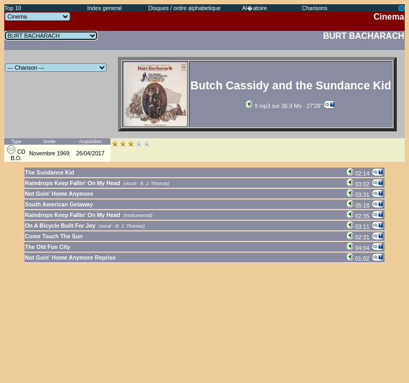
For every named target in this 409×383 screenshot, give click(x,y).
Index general (104, 8)
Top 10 (12, 8)
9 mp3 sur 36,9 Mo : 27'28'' (284, 106)
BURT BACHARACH (363, 35)
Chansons (314, 8)
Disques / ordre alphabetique (184, 8)
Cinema (388, 16)
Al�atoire (254, 8)
